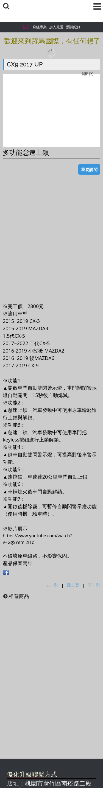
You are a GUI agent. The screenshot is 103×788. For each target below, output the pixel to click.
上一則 (52, 585)
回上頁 (73, 585)
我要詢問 (89, 169)
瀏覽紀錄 (73, 26)
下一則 (94, 585)
